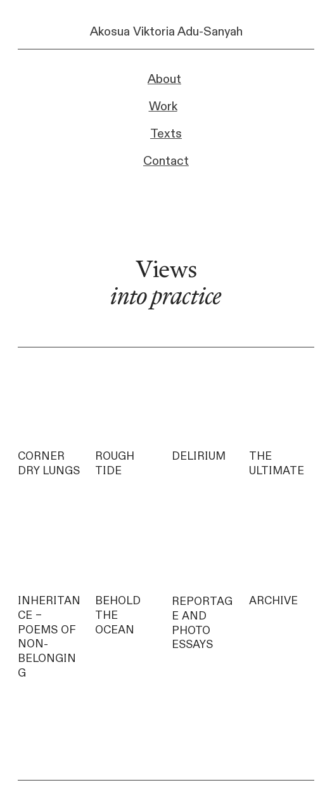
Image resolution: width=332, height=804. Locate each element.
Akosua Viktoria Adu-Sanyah (166, 31)
